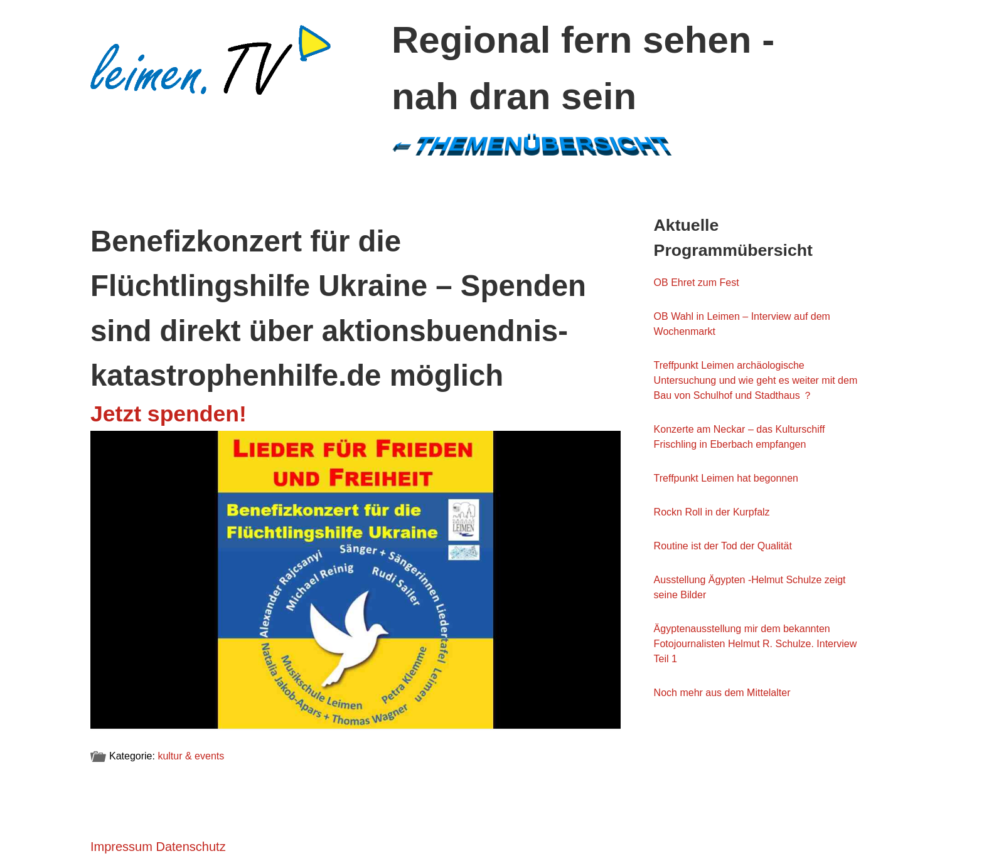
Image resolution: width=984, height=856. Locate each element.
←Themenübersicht (530, 144)
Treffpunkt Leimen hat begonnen (726, 478)
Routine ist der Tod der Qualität (723, 546)
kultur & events (191, 756)
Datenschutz (190, 846)
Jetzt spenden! (168, 413)
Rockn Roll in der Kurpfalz (712, 512)
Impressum (121, 846)
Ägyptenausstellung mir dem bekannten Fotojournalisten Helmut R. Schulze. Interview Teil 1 (755, 643)
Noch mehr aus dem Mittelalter (722, 692)
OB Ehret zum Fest (696, 282)
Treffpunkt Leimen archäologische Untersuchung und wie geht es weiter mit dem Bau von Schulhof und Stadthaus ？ (756, 380)
